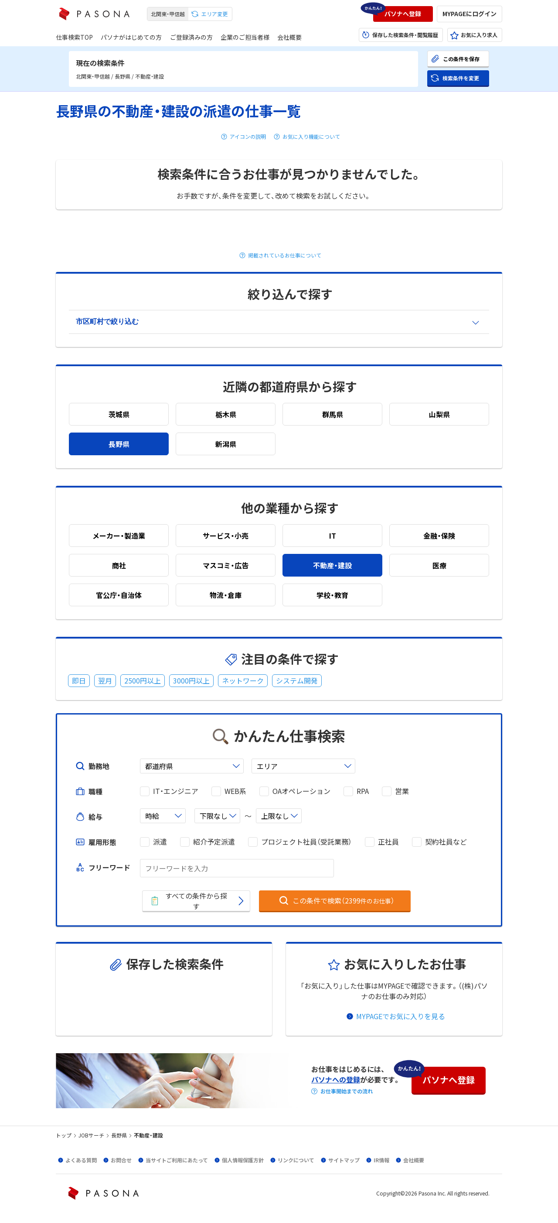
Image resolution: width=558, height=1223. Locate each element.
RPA (363, 791)
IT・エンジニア (175, 791)
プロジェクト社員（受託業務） (306, 841)
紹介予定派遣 (214, 841)
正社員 (388, 841)
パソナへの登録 (335, 1079)
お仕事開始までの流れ (346, 1091)
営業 (402, 791)
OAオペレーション (301, 791)
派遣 (160, 841)
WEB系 (235, 791)
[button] (403, 14)
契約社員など (446, 841)
